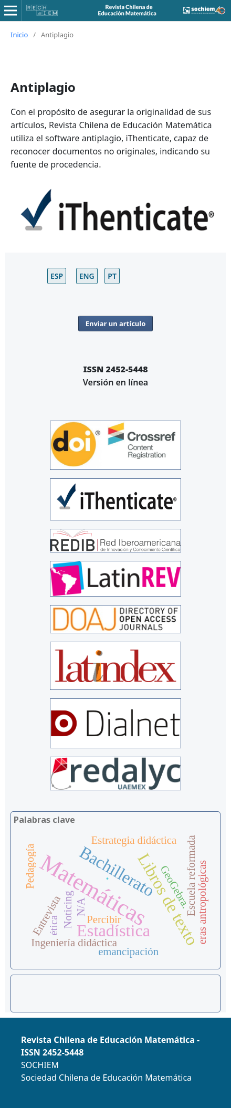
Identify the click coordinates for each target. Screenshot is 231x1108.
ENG (86, 276)
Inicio (19, 34)
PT (112, 276)
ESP (56, 276)
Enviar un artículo (116, 323)
